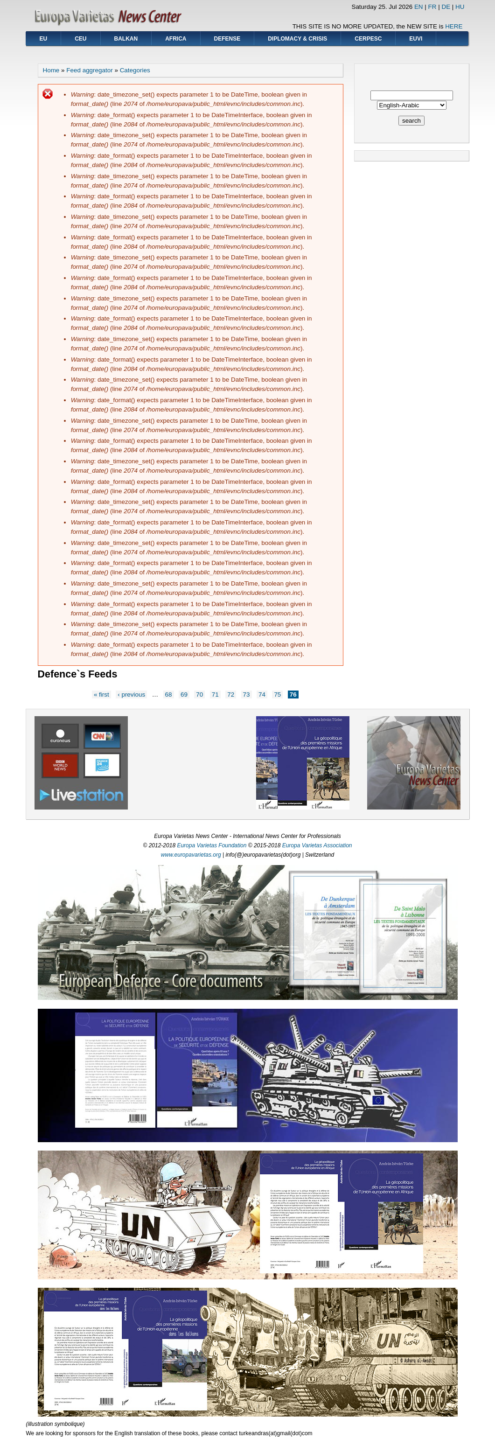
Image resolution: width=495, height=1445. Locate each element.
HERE (453, 26)
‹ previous (131, 694)
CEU (80, 38)
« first (101, 694)
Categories (135, 70)
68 (168, 694)
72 (230, 694)
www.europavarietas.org (191, 855)
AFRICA (175, 38)
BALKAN (126, 38)
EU (44, 38)
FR (432, 6)
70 (199, 694)
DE (445, 6)
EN (418, 6)
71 (215, 694)
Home (51, 70)
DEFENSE (227, 38)
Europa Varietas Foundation (211, 845)
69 (184, 694)
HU (459, 6)
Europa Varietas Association (317, 845)
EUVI (415, 38)
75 (277, 694)
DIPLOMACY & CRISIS (297, 38)
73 (246, 694)
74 (261, 694)
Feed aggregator (89, 70)
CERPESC (368, 38)
